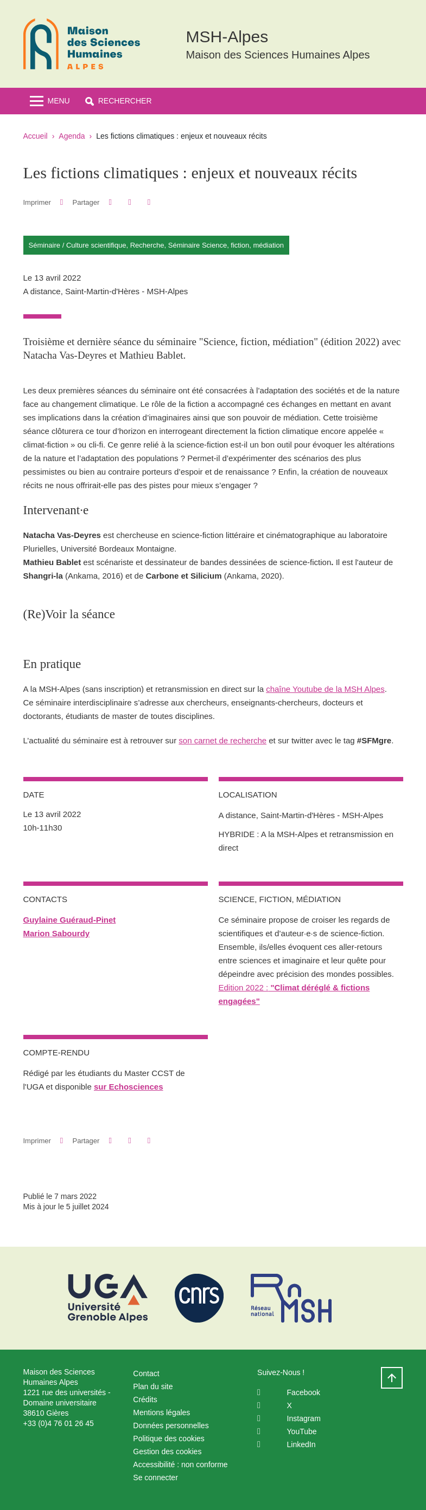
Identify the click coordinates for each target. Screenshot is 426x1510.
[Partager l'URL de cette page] (149, 202)
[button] (119, 101)
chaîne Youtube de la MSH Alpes (325, 689)
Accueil (35, 136)
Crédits (145, 1399)
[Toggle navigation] (50, 101)
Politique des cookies (169, 1438)
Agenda (72, 136)
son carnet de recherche (222, 740)
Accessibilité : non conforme (180, 1464)
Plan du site (153, 1386)
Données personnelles (170, 1425)
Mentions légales (161, 1412)
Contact (146, 1373)
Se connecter (155, 1477)
